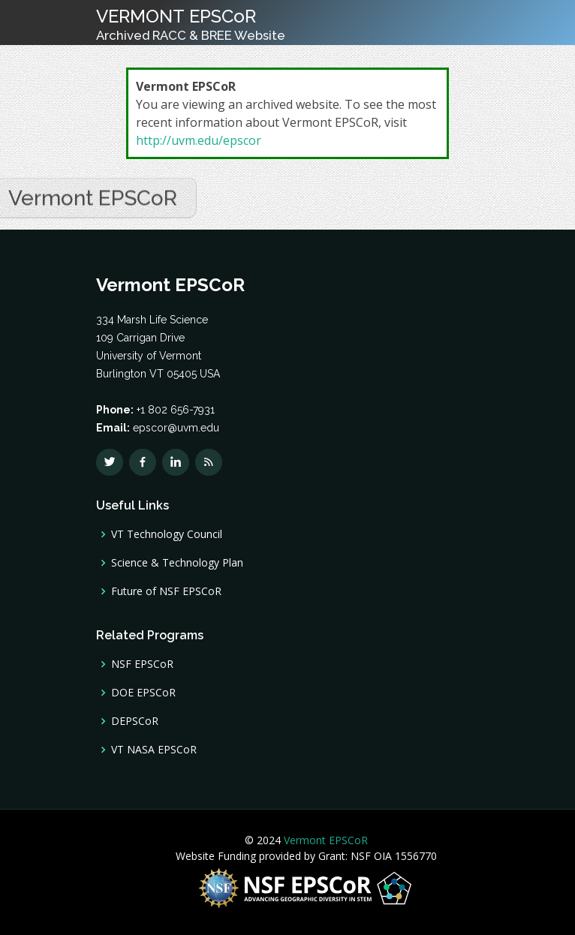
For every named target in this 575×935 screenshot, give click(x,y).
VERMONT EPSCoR (190, 24)
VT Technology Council (166, 534)
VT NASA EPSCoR (154, 749)
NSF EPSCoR (142, 664)
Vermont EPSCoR (324, 840)
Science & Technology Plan (177, 563)
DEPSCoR (134, 721)
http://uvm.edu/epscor (198, 140)
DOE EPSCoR (143, 692)
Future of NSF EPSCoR (166, 591)
